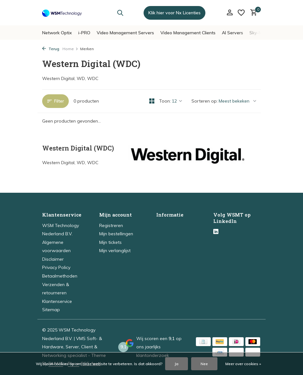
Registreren (111, 225)
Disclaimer (53, 259)
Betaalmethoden (59, 276)
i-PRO (84, 33)
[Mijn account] (230, 13)
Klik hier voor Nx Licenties (174, 13)
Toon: (165, 101)
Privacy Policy (56, 267)
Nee (204, 363)
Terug (50, 48)
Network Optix (57, 33)
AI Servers (232, 33)
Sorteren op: (204, 101)
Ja (176, 363)
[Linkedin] (215, 232)
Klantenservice (57, 301)
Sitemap (51, 309)
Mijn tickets (110, 242)
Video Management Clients (188, 33)
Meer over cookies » (243, 363)
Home (70, 48)
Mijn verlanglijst (115, 250)
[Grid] (151, 101)
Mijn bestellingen (116, 234)
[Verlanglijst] (241, 12)
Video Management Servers (125, 33)
